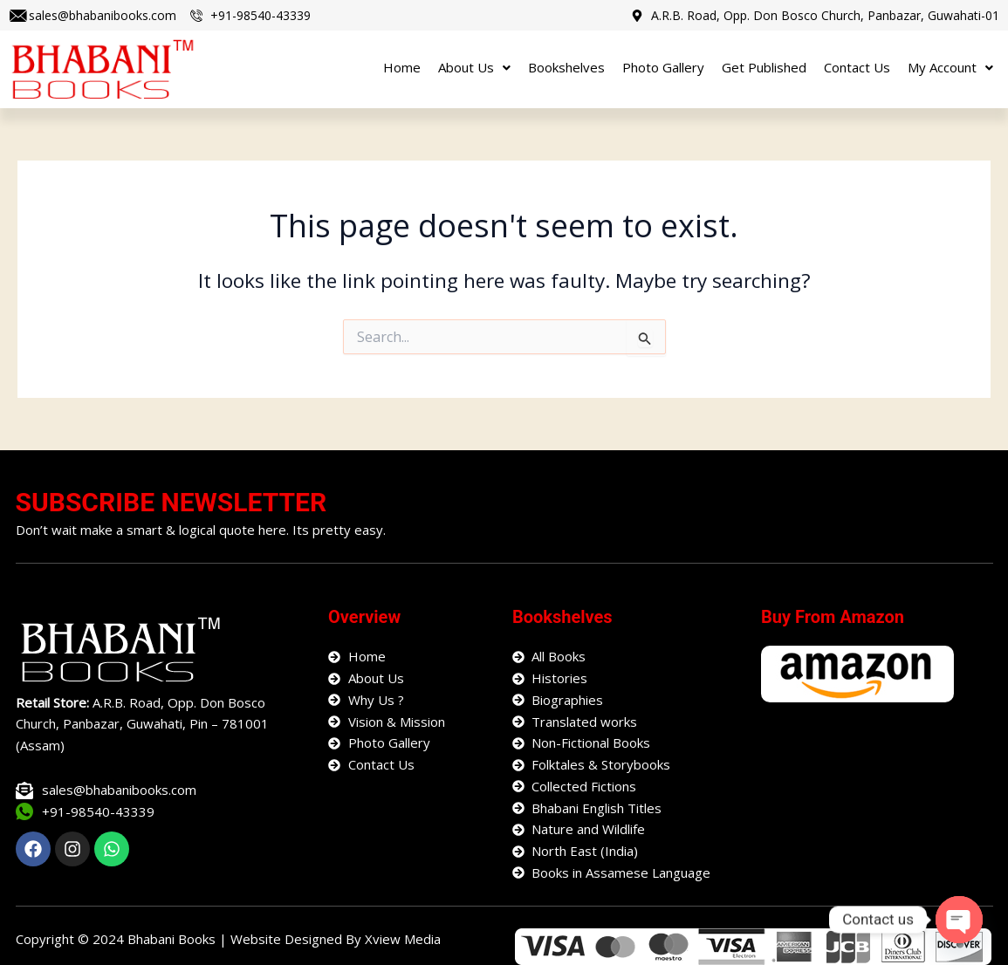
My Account (950, 67)
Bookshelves (566, 67)
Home (402, 67)
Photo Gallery (663, 67)
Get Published (764, 67)
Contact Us (857, 67)
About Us (474, 67)
